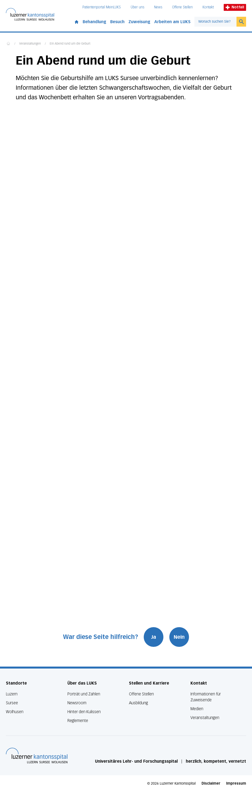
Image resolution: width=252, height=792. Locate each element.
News (158, 7)
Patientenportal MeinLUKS (101, 7)
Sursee (12, 703)
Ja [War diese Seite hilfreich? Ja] (153, 637)
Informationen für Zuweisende (205, 697)
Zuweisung (139, 21)
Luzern (11, 694)
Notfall (235, 7)
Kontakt (208, 7)
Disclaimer (211, 783)
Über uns (137, 7)
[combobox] (215, 22)
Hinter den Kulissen (84, 711)
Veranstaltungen (30, 43)
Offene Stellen (182, 7)
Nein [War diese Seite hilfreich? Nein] (179, 637)
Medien (196, 708)
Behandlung (94, 21)
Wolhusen (14, 711)
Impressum (236, 783)
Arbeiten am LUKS (172, 21)
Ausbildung (138, 703)
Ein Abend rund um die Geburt (70, 43)
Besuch (117, 21)
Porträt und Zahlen (83, 694)
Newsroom (76, 703)
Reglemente (77, 720)
